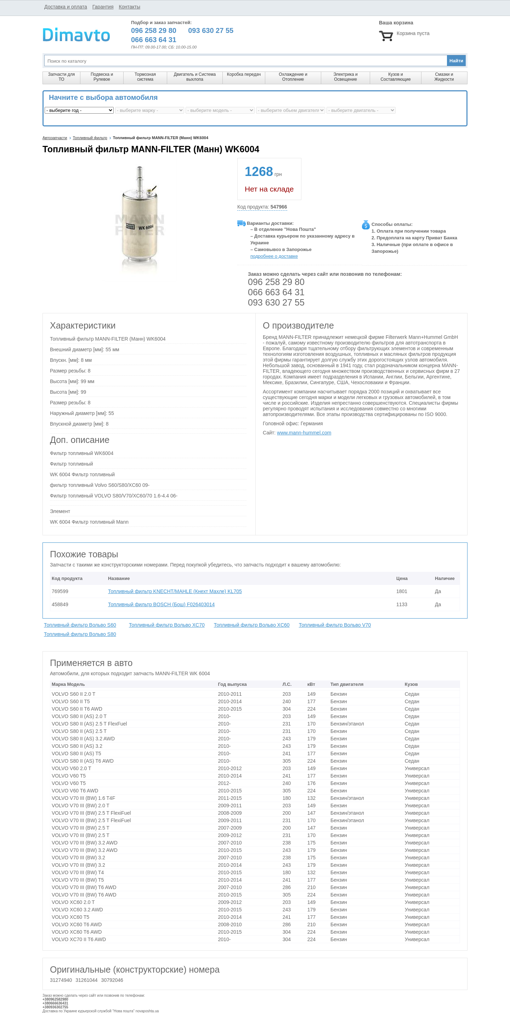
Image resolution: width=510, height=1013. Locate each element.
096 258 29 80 (276, 282)
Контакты (129, 7)
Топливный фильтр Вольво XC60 (252, 625)
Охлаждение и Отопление (293, 77)
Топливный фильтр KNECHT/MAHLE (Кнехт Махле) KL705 (175, 591)
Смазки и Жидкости (444, 77)
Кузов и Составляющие (395, 77)
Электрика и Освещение (345, 77)
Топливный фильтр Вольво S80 (80, 634)
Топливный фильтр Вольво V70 (335, 625)
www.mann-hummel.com (304, 433)
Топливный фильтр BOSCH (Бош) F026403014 (161, 604)
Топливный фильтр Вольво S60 (80, 625)
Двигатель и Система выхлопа (195, 77)
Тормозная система (145, 77)
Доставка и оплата (65, 7)
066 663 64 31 (276, 292)
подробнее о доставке (274, 256)
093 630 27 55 (276, 302)
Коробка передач (244, 74)
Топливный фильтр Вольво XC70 (167, 625)
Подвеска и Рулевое (102, 77)
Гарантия (103, 7)
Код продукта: (262, 207)
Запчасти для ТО (61, 77)
